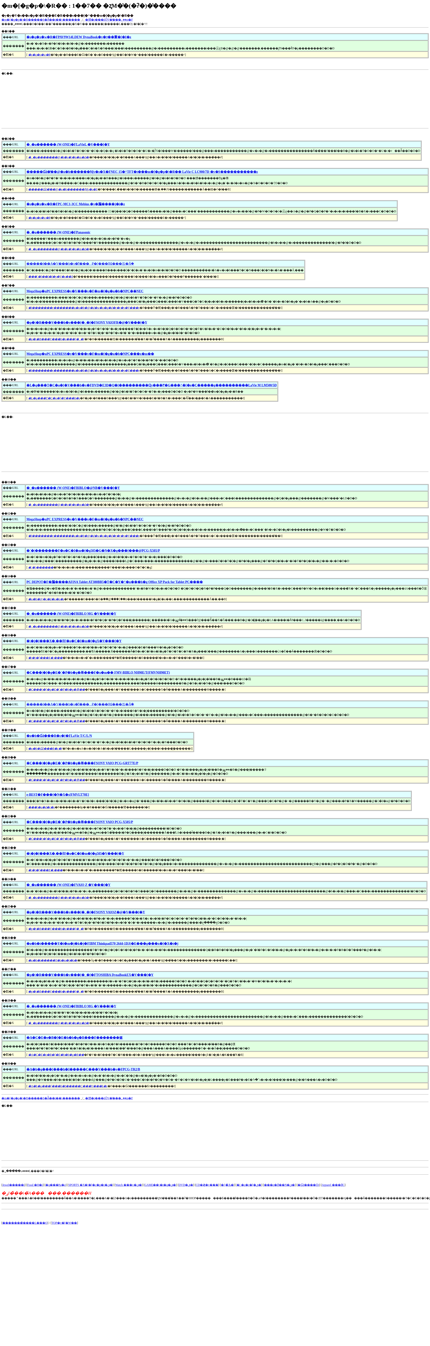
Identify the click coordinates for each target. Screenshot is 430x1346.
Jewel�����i (13, 1184)
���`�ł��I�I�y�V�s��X (50, 276)
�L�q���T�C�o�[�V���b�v (54, 398)
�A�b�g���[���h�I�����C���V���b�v (68, 1086)
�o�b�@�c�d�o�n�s (46, 599)
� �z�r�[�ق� (249, 1184)
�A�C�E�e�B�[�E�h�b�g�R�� (56, 1054)
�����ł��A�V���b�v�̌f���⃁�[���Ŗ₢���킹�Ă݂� (80, 263)
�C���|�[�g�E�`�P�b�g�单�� (56, 689)
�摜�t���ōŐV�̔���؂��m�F (109, 19)
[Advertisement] (54, 101)
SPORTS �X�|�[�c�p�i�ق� (90, 1184)
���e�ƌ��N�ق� (279, 1184)
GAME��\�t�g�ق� (160, 1184)
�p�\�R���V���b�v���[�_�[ (56, 339)
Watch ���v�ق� (128, 1184)
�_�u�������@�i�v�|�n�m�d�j (59, 157)
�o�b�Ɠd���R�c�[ (45, 748)
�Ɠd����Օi (308, 1184)
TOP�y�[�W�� (64, 1222)
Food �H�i (35, 1184)
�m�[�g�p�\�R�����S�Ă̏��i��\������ (40, 19)
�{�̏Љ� (227, 1184)
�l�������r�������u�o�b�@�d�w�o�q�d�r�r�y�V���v (84, 307)
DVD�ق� (186, 1184)
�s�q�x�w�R (39, 54)
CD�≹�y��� (207, 1184)
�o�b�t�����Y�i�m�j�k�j (52, 960)
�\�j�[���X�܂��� (45, 657)
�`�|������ (40, 567)
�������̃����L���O (24, 1222)
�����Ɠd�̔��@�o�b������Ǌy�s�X (63, 189)
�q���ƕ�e (55, 1184)
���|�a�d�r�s (41, 807)
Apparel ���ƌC (333, 1184)
